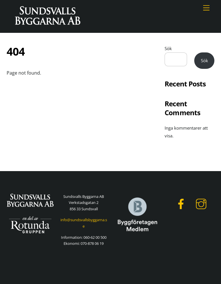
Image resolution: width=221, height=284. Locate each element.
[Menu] (206, 8)
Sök (168, 48)
